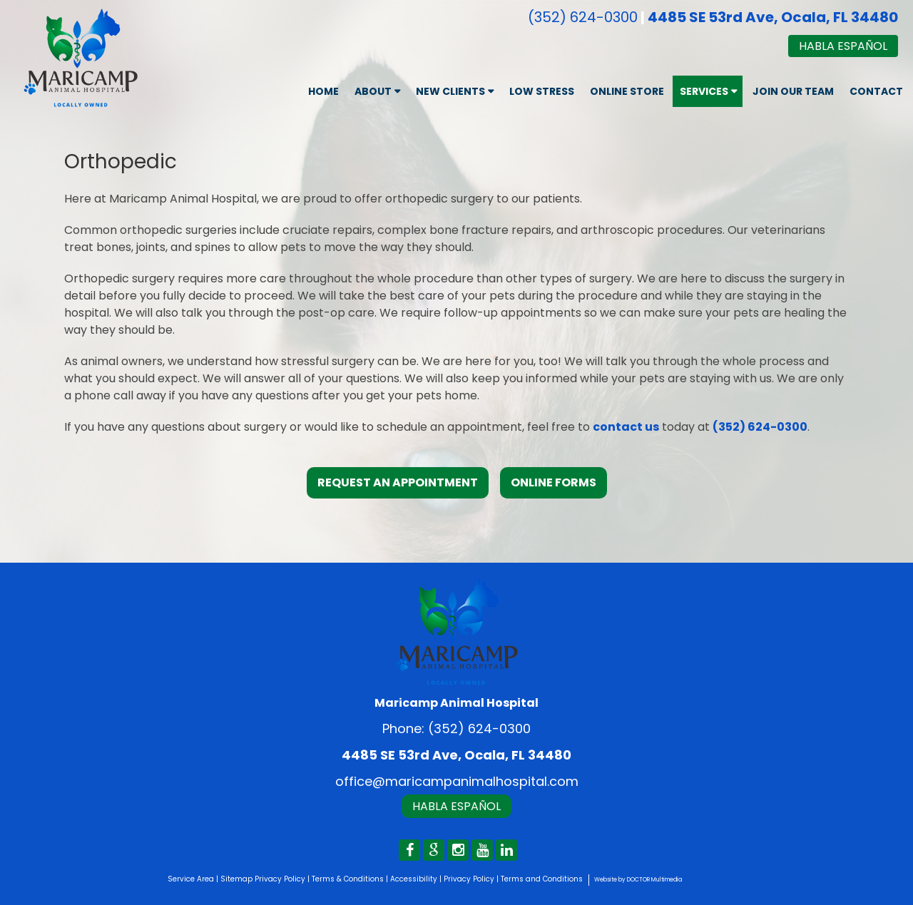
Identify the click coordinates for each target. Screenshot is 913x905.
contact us (626, 427)
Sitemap (236, 879)
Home (323, 91)
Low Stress (541, 91)
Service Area (191, 879)
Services (704, 91)
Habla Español (843, 46)
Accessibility (413, 879)
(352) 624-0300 (583, 17)
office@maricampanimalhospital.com (456, 781)
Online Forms (553, 482)
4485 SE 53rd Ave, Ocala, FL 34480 (773, 17)
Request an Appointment (397, 482)
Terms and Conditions (542, 879)
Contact (876, 91)
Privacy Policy (280, 879)
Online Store (627, 91)
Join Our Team (793, 91)
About (373, 91)
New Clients (450, 91)
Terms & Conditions (348, 879)
